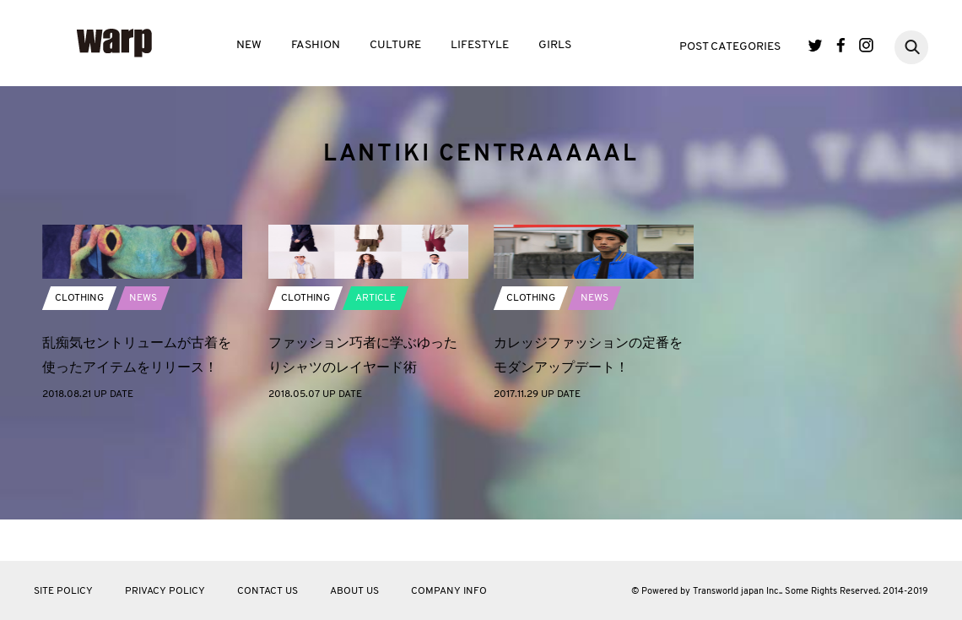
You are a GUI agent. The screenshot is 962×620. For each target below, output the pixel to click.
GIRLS (554, 45)
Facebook (841, 45)
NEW (249, 45)
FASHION (315, 45)
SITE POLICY (63, 591)
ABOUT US (354, 591)
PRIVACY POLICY (165, 591)
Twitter (815, 45)
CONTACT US (267, 591)
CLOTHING (79, 388)
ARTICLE (375, 388)
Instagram (866, 45)
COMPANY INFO (449, 591)
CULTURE (395, 45)
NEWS (143, 388)
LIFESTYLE (480, 45)
